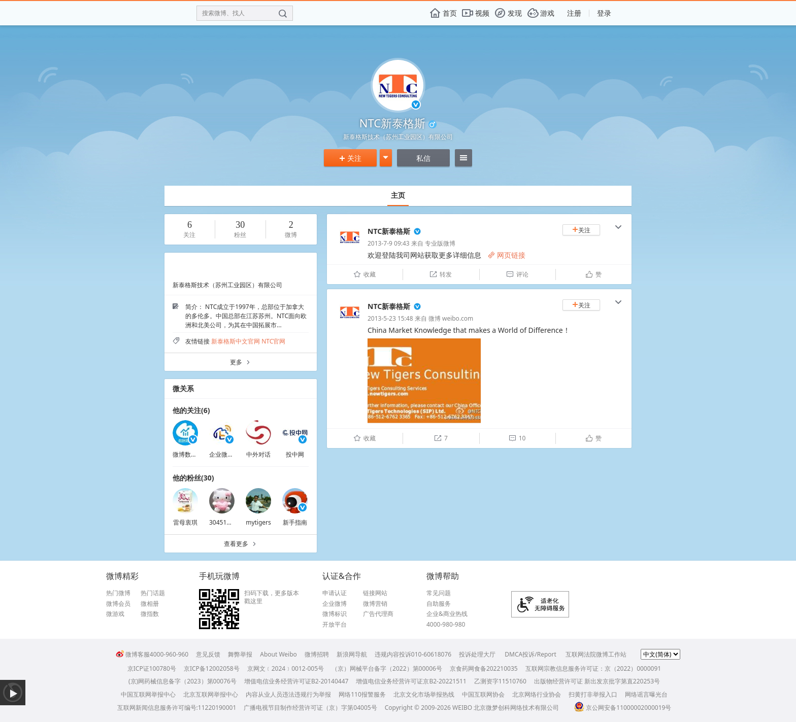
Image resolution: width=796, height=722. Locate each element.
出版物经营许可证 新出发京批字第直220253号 (597, 681)
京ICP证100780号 (151, 668)
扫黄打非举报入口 (593, 694)
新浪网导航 (352, 654)
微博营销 (375, 604)
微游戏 (115, 614)
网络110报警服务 (362, 694)
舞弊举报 (240, 654)
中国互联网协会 (483, 694)
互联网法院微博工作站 (596, 654)
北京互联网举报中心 (210, 694)
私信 (423, 158)
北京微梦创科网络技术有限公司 (516, 707)
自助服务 (438, 604)
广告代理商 (378, 614)
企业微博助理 (227, 454)
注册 (574, 13)
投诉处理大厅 (477, 654)
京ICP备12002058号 (212, 668)
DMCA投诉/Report (530, 654)
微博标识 (334, 614)
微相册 (150, 604)
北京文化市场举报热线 (423, 694)
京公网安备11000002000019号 (622, 707)
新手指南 (295, 522)
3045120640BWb (233, 522)
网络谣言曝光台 (646, 694)
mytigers (258, 522)
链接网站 (375, 593)
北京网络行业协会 (536, 694)
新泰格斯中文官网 (235, 341)
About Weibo (278, 654)
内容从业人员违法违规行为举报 (288, 694)
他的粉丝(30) (193, 478)
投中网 (295, 454)
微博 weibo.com (451, 318)
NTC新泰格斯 (389, 231)
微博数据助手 (191, 454)
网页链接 (506, 255)
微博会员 (118, 604)
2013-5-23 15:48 (390, 318)
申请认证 (334, 593)
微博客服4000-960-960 (152, 654)
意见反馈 (208, 654)
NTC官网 (273, 341)
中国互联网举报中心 (148, 694)
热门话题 (153, 593)
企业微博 (334, 604)
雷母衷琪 (185, 522)
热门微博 (118, 593)
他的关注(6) (191, 410)
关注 (350, 158)
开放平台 (334, 625)
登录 (604, 13)
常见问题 (438, 593)
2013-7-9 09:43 (389, 243)
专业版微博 (440, 243)
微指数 (150, 614)
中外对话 (258, 454)
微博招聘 (317, 654)
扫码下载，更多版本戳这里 (271, 597)
